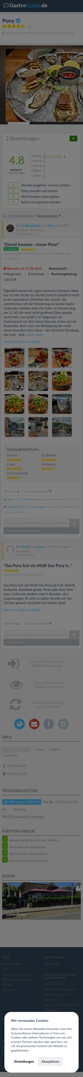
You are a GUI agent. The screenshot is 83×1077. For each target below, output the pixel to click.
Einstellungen (24, 1061)
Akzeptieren (50, 1061)
